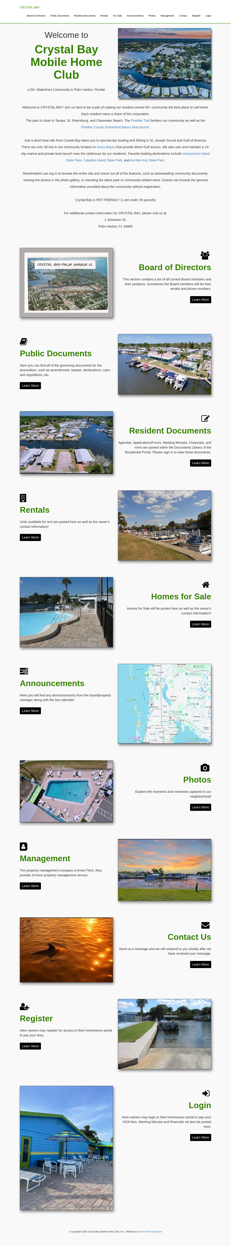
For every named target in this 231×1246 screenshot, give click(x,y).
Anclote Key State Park (147, 160)
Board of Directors (36, 15)
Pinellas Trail (140, 120)
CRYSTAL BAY (30, 7)
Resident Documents (85, 15)
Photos (152, 15)
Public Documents (59, 15)
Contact (183, 15)
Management (167, 15)
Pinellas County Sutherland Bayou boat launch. (115, 127)
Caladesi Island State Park (102, 160)
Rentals (104, 15)
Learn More (200, 299)
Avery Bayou (106, 147)
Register (196, 15)
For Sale (117, 15)
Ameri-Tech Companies (150, 1231)
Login (208, 15)
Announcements (135, 15)
